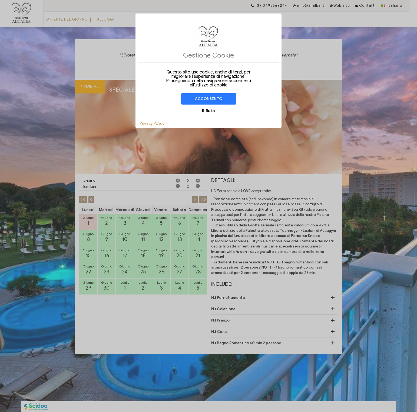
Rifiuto (208, 110)
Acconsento (208, 98)
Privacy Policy (152, 123)
